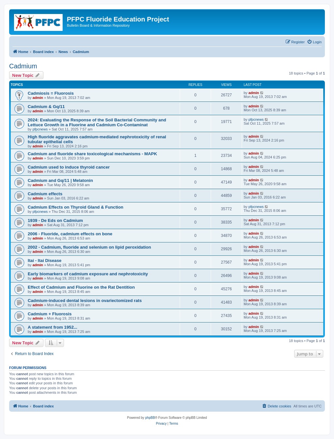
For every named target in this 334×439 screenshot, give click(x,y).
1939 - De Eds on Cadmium (55, 220)
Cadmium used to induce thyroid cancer (69, 167)
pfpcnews (40, 129)
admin (38, 98)
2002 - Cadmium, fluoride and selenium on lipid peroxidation (89, 247)
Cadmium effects (45, 193)
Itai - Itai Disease (44, 260)
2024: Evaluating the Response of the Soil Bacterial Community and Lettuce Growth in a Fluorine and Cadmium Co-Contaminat (97, 122)
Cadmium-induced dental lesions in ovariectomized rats (85, 300)
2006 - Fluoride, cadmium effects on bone (70, 233)
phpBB (150, 417)
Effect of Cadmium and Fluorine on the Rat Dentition (81, 287)
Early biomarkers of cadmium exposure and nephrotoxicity (88, 273)
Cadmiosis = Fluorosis (51, 93)
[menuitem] (314, 42)
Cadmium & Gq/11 (46, 106)
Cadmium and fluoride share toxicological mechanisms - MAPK (92, 153)
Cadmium (23, 66)
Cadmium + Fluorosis (49, 313)
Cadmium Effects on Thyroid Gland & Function (75, 207)
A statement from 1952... (52, 327)
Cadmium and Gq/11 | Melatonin (60, 180)
